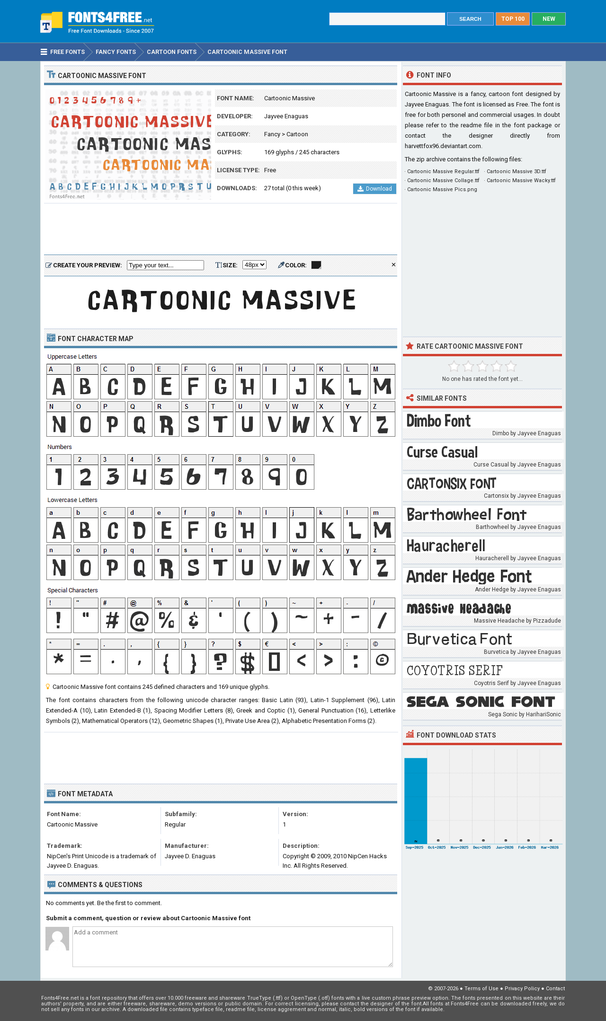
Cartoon (297, 134)
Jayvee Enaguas (286, 116)
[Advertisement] (220, 229)
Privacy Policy (522, 989)
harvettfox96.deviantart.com (443, 146)
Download (374, 188)
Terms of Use (481, 989)
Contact (555, 989)
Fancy (272, 134)
